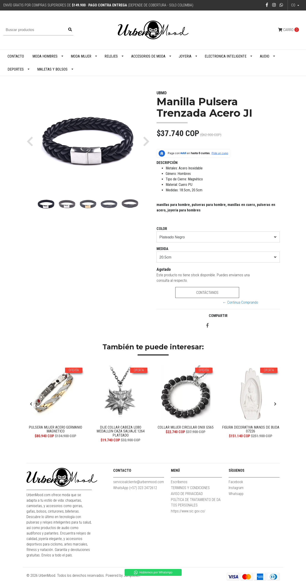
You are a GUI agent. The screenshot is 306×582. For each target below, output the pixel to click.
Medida (162, 249)
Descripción (167, 163)
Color (162, 228)
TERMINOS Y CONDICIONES (190, 488)
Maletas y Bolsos (52, 69)
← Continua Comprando (240, 302)
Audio (264, 56)
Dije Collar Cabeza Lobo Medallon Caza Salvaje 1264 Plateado (121, 431)
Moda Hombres (45, 56)
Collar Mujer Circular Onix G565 (186, 427)
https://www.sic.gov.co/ (188, 511)
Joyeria (185, 56)
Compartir (218, 315)
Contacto (16, 56)
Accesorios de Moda (148, 56)
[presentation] (31, 404)
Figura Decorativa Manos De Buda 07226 (250, 429)
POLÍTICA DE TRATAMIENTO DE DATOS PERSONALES (196, 502)
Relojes (111, 56)
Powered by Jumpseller (123, 575)
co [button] (293, 5)
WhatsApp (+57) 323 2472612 (135, 488)
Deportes (16, 69)
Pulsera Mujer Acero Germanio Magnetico (55, 429)
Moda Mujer (81, 56)
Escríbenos (179, 482)
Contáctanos (207, 292)
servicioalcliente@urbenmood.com (138, 482)
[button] (31, 141)
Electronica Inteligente (225, 56)
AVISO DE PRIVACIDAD (187, 494)
